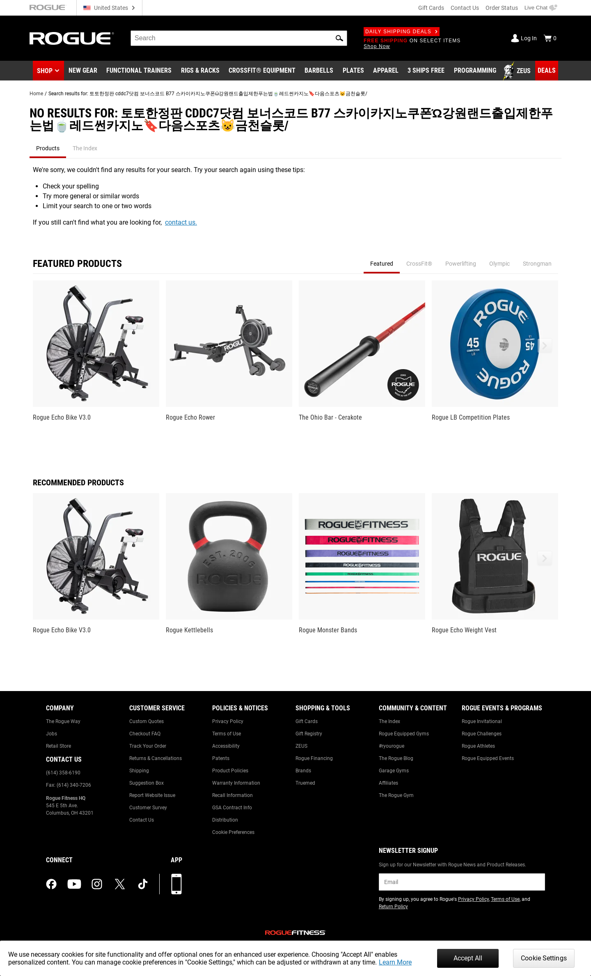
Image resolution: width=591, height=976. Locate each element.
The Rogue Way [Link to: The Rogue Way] (63, 721)
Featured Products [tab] (77, 264)
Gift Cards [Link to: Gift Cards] (307, 721)
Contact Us (465, 8)
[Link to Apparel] (386, 71)
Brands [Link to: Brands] (303, 771)
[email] (462, 882)
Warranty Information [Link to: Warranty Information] (236, 783)
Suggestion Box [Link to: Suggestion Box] (146, 783)
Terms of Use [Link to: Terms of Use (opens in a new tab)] (505, 899)
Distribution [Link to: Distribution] (225, 820)
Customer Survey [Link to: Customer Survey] (148, 808)
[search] (239, 38)
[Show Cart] (550, 38)
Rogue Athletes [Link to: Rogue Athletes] (478, 746)
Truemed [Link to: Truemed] (305, 783)
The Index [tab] (85, 148)
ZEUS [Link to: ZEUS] (301, 746)
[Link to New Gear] (83, 71)
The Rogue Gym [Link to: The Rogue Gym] (396, 795)
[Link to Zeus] (518, 71)
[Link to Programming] (475, 71)
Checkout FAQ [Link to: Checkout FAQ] (144, 734)
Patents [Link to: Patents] (220, 758)
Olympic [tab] (499, 263)
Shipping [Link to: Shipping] (139, 771)
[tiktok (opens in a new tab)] (143, 884)
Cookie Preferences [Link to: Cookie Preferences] (233, 832)
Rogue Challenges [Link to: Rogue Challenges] (482, 734)
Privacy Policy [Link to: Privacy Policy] (227, 721)
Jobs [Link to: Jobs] (51, 734)
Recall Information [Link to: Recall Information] (232, 795)
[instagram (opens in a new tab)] (97, 884)
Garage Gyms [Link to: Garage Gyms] (394, 771)
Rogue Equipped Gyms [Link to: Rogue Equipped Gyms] (404, 734)
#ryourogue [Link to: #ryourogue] (391, 746)
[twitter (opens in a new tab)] (120, 884)
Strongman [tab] (537, 263)
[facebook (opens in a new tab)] (51, 884)
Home (36, 93)
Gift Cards (431, 8)
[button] (339, 38)
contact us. (181, 222)
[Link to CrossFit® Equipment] (262, 71)
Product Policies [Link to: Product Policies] (230, 771)
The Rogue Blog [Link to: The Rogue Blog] (396, 758)
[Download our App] (176, 884)
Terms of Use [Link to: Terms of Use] (226, 734)
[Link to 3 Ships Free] (426, 71)
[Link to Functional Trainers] (139, 71)
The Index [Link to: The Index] (389, 721)
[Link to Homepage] (72, 38)
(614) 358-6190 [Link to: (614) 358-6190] (63, 773)
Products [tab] (48, 148)
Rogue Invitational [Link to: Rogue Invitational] (482, 721)
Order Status (502, 8)
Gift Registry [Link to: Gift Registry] (309, 734)
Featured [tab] (381, 263)
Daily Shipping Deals (401, 31)
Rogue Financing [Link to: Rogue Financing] (314, 758)
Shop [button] (45, 71)
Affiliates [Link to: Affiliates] (388, 783)
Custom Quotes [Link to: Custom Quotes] (146, 721)
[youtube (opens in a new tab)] (74, 884)
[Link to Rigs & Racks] (200, 71)
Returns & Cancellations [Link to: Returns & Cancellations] (155, 758)
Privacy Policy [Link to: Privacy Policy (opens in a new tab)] (473, 899)
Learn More (395, 962)
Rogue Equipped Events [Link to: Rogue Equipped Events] (488, 758)
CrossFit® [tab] (419, 263)
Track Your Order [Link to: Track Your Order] (147, 746)
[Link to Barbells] (319, 71)
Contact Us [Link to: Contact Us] (141, 820)
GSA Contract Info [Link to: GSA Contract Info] (232, 808)
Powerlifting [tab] (460, 263)
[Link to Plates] (353, 71)
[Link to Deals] (546, 70)
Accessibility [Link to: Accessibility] (226, 746)
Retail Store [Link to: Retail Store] (58, 746)
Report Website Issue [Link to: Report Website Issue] (152, 795)
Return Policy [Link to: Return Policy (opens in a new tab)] (393, 906)
